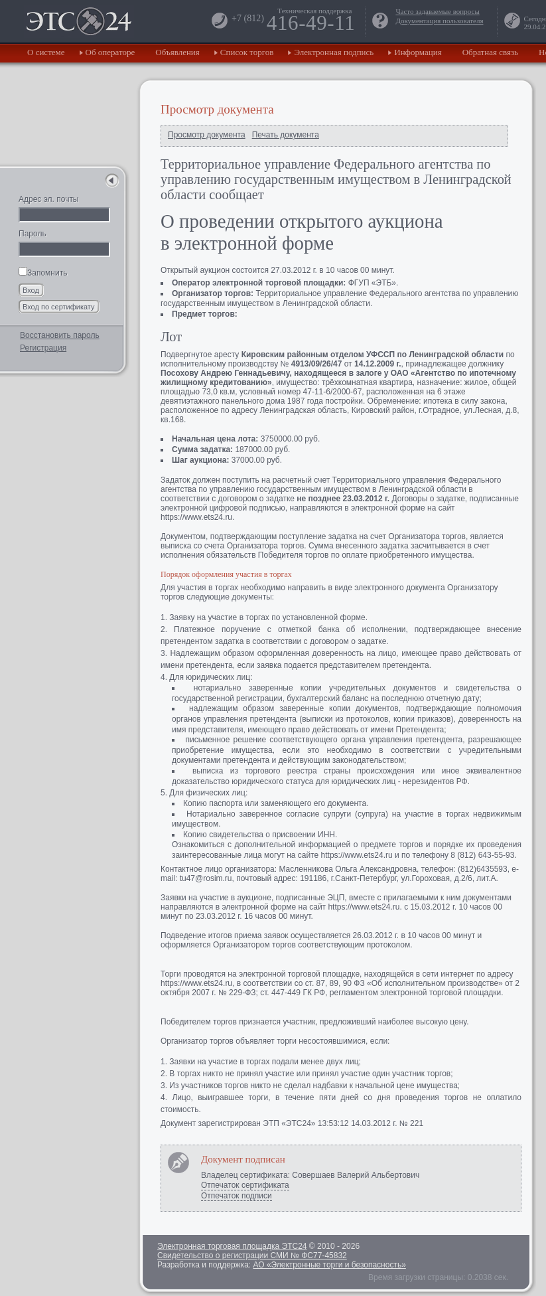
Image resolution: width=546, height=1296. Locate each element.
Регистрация (43, 348)
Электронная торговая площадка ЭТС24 (232, 1246)
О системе (46, 52)
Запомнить (43, 273)
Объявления (177, 52)
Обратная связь (490, 52)
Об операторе (110, 52)
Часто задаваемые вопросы (437, 11)
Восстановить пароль (60, 335)
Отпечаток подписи (236, 1195)
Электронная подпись (334, 52)
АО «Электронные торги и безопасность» (329, 1264)
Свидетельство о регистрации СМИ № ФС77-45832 (252, 1255)
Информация (417, 52)
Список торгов (247, 52)
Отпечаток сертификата (245, 1185)
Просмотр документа (206, 134)
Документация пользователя (439, 21)
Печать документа (285, 134)
